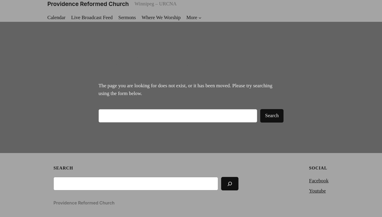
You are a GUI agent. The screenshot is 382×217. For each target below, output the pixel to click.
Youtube (317, 191)
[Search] (229, 183)
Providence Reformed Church (88, 3)
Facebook (319, 181)
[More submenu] (194, 17)
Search (272, 115)
